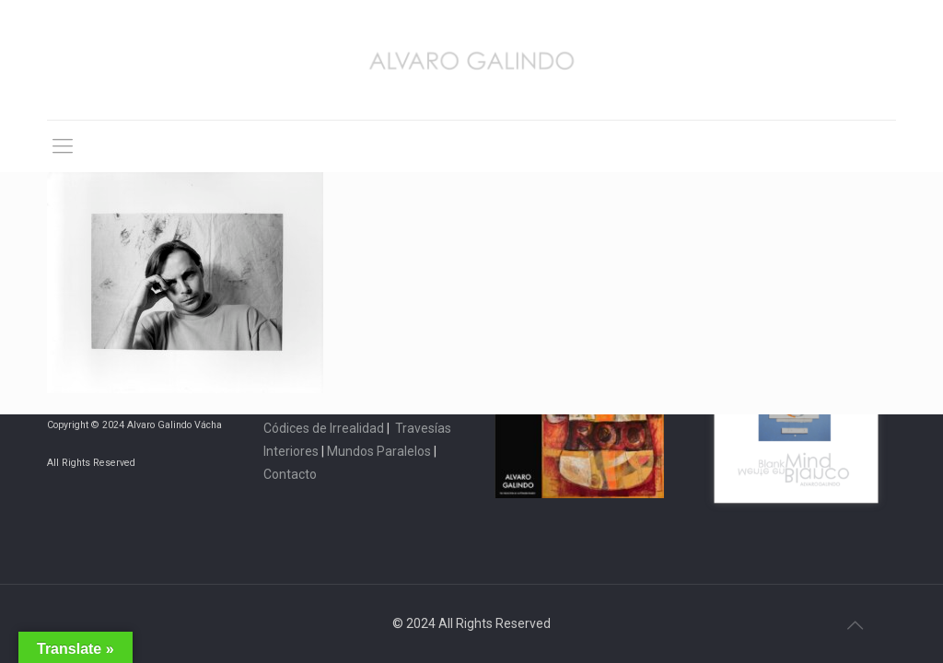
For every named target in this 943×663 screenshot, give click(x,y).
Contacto (290, 474)
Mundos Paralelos (379, 451)
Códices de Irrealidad (323, 428)
